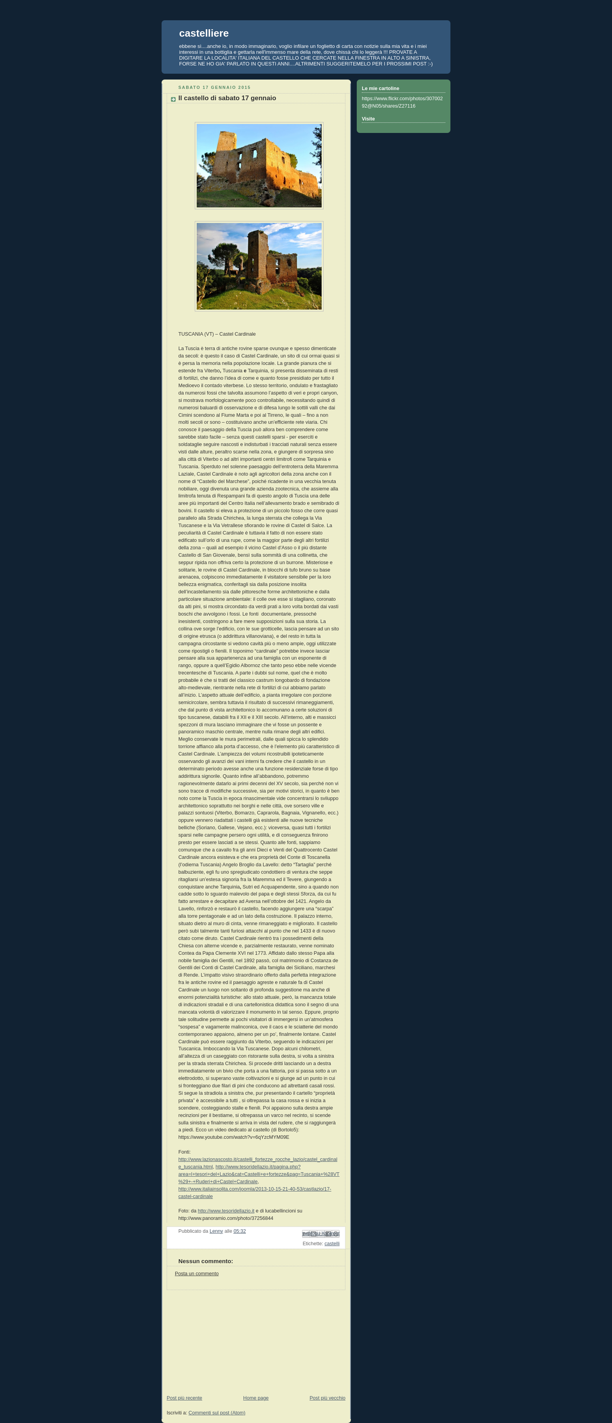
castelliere (204, 33)
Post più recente (184, 1398)
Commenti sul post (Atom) (217, 1413)
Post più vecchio (327, 1398)
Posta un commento (197, 1273)
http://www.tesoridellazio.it (226, 1211)
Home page (256, 1398)
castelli (332, 1243)
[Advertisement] (220, 1339)
